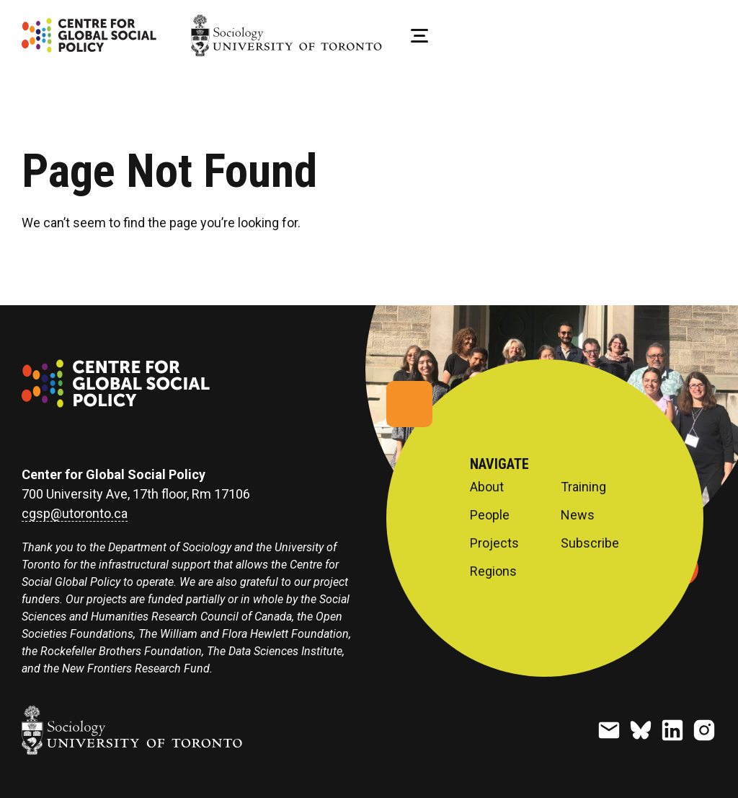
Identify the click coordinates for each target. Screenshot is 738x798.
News (578, 515)
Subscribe (590, 543)
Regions (493, 571)
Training (583, 487)
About (487, 487)
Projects (494, 543)
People (490, 515)
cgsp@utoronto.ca (75, 513)
